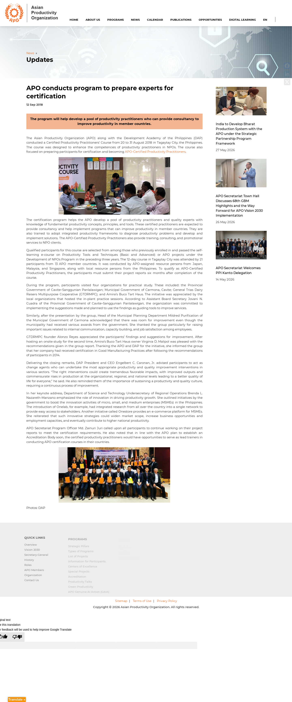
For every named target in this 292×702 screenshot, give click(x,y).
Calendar (155, 19)
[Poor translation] (17, 637)
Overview (30, 546)
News (135, 19)
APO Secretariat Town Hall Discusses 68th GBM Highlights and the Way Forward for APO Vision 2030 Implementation (239, 205)
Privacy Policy (167, 601)
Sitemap (121, 601)
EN (265, 19)
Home (74, 19)
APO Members (34, 572)
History (29, 562)
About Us (93, 19)
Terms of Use (142, 601)
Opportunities (210, 19)
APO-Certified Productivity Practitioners (155, 152)
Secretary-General (36, 557)
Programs (115, 19)
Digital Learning (242, 19)
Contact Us (31, 582)
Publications (180, 19)
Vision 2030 (32, 552)
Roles (28, 567)
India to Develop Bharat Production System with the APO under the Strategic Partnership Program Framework (239, 133)
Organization (33, 577)
